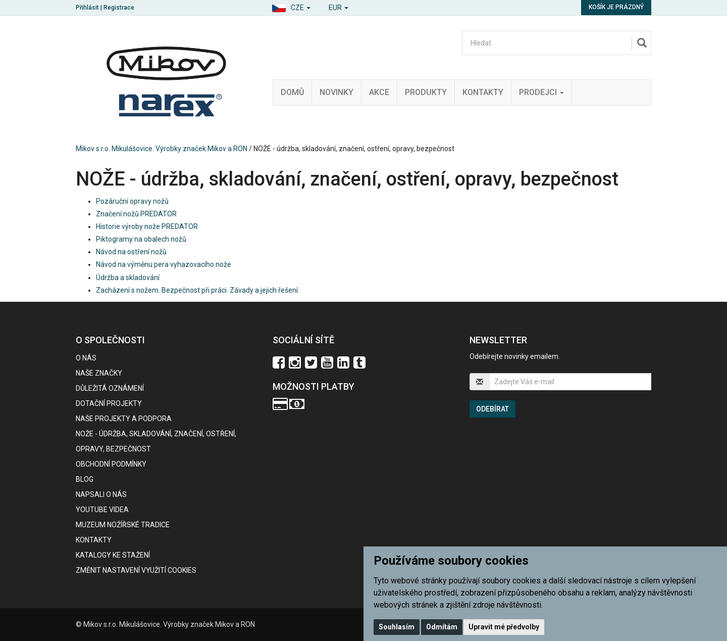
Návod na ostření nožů (131, 252)
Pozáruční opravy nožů (132, 201)
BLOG (84, 479)
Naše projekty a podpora (124, 419)
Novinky (336, 92)
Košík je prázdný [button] (616, 7)
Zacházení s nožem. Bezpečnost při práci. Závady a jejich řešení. (197, 290)
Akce (379, 92)
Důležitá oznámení (110, 388)
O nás (86, 358)
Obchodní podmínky (111, 464)
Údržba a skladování (128, 277)
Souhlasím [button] (396, 627)
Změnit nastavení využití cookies (136, 570)
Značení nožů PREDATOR (136, 214)
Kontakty (482, 92)
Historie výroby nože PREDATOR (147, 226)
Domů (292, 92)
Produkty (426, 92)
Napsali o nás (101, 494)
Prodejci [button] (541, 92)
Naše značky (99, 373)
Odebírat (492, 409)
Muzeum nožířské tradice (123, 525)
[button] (291, 6)
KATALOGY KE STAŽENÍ (113, 555)
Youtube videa (102, 510)
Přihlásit (87, 7)
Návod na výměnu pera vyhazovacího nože (163, 264)
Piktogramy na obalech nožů (141, 239)
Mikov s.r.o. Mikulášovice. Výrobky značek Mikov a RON (161, 149)
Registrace (118, 7)
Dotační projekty (109, 403)
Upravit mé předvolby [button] (504, 627)
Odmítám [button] (441, 627)
